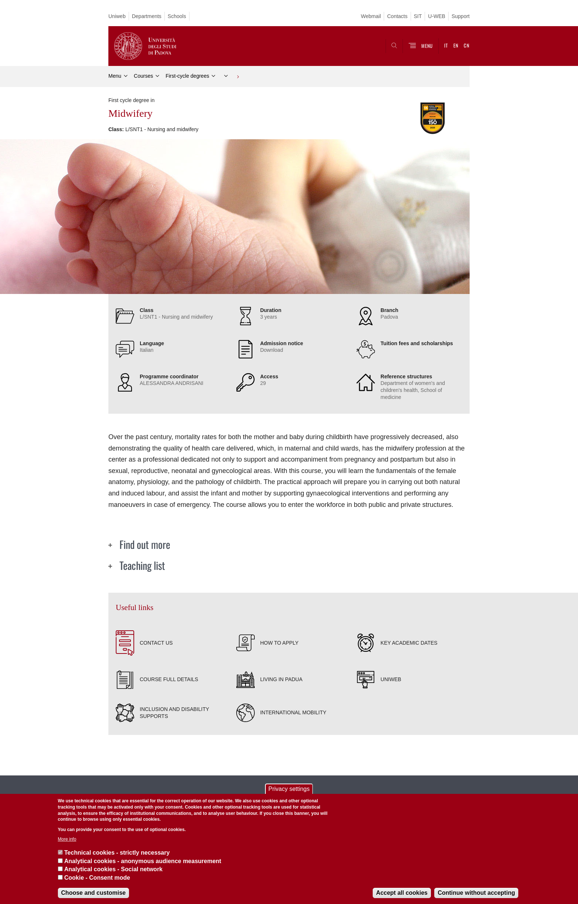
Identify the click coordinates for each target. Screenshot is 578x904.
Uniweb (117, 16)
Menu (114, 76)
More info (67, 839)
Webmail (371, 16)
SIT (418, 16)
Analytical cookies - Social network (113, 869)
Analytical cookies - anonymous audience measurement (142, 861)
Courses (143, 76)
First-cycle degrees (187, 76)
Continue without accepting (476, 893)
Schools (177, 16)
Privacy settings (289, 789)
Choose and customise (93, 893)
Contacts (397, 16)
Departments (146, 16)
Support (461, 16)
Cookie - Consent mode (97, 878)
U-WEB (436, 16)
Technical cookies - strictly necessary (117, 852)
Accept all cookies (402, 893)
